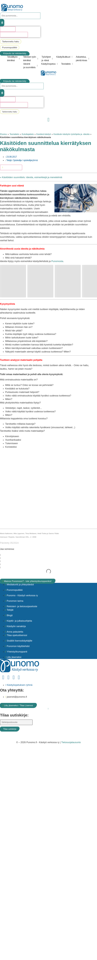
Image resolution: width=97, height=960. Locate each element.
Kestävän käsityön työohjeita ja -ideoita (72, 134)
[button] (14, 58)
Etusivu (3, 134)
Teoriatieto (14, 134)
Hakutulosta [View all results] (7, 29)
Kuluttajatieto (28, 134)
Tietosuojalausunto (71, 742)
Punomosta (57, 261)
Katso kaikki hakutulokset (14, 34)
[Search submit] (2, 22)
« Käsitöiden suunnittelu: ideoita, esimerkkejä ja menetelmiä (31, 177)
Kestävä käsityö (43, 134)
